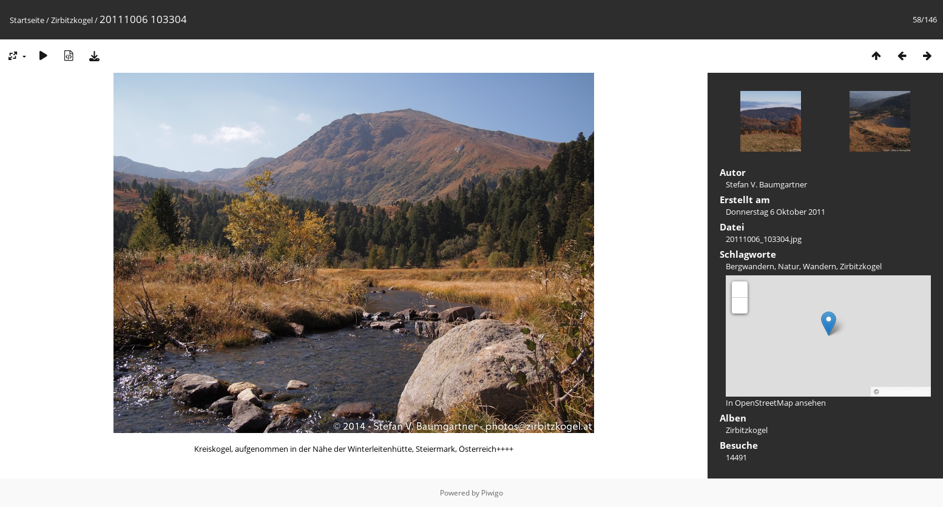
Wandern (819, 266)
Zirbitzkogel (72, 20)
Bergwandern (750, 266)
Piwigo (492, 493)
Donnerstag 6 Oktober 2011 (775, 211)
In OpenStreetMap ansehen (776, 402)
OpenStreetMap (904, 391)
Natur (788, 266)
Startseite (27, 20)
